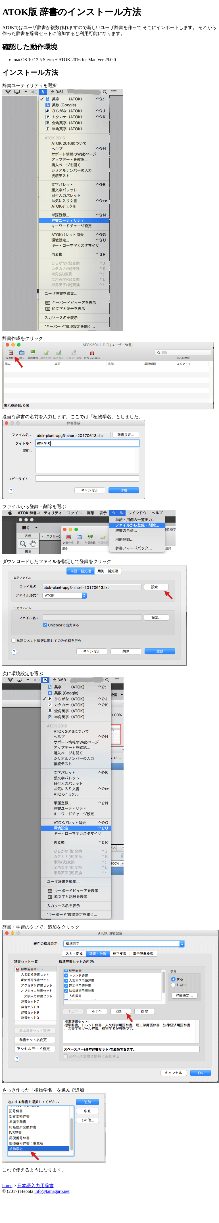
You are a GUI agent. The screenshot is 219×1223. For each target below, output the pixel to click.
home (7, 1185)
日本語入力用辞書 (35, 1185)
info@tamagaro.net (52, 1191)
